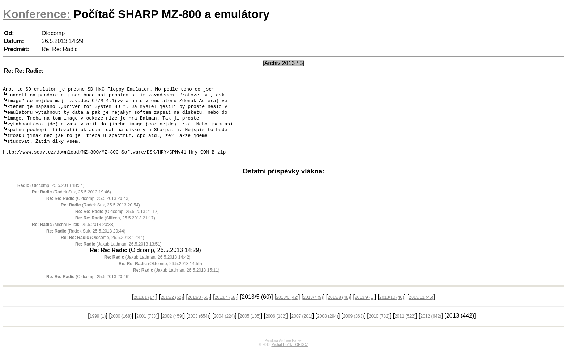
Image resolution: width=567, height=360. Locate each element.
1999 (98, 325)
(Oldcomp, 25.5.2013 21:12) (117, 221)
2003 (198, 325)
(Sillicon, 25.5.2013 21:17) (115, 227)
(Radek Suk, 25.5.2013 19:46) (71, 201)
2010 (379, 325)
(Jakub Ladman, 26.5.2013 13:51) (118, 253)
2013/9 (365, 307)
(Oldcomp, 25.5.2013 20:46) (88, 286)
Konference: (37, 14)
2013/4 (226, 307)
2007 (301, 325)
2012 (431, 325)
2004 (224, 325)
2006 (275, 325)
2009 (353, 325)
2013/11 (421, 307)
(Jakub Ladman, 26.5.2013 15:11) (176, 279)
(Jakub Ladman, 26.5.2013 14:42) (147, 266)
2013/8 (339, 307)
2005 (250, 325)
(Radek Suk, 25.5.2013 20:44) (85, 240)
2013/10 (391, 307)
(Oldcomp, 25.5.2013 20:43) (88, 208)
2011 (405, 325)
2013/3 (199, 307)
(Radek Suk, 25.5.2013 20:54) (100, 214)
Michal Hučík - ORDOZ (289, 354)
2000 (121, 325)
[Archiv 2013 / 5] (283, 63)
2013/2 (172, 307)
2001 (146, 325)
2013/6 (287, 307)
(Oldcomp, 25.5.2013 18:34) (50, 195)
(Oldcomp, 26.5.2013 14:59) (160, 273)
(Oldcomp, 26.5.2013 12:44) (102, 247)
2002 (172, 325)
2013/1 (144, 307)
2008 (327, 325)
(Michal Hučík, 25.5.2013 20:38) (73, 234)
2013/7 (313, 307)
